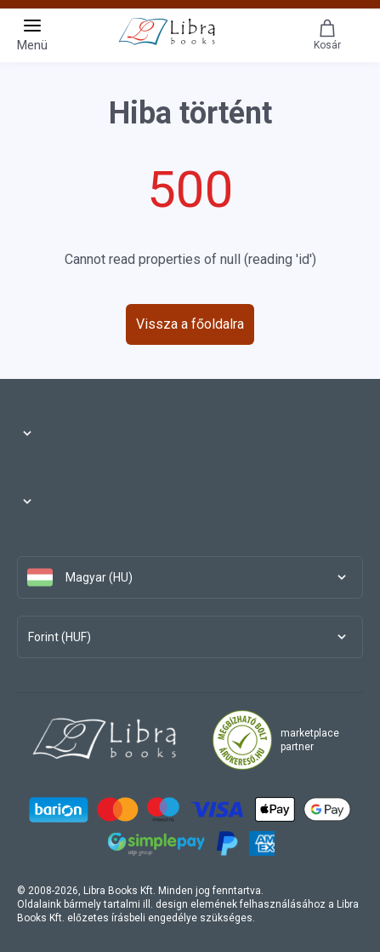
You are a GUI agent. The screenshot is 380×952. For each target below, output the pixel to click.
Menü (32, 34)
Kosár (327, 34)
